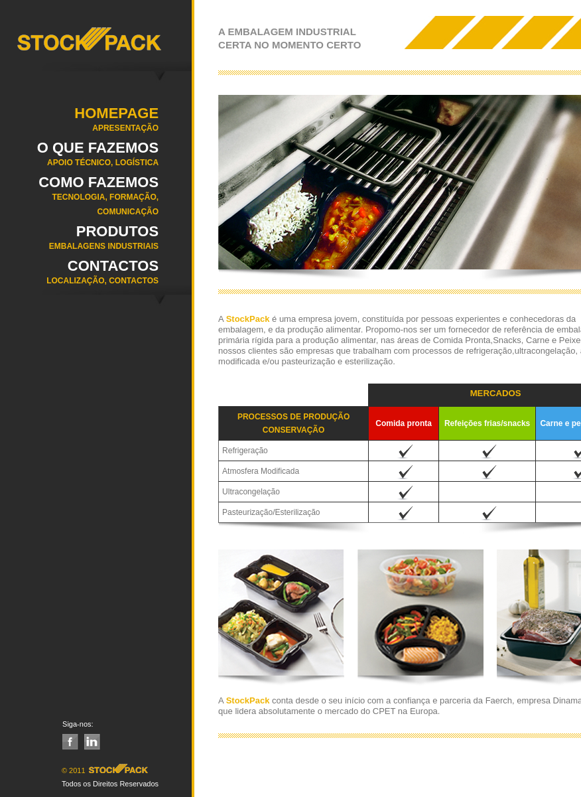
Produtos (79, 241)
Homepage (79, 123)
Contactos (79, 276)
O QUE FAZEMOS (79, 158)
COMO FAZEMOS (79, 199)
